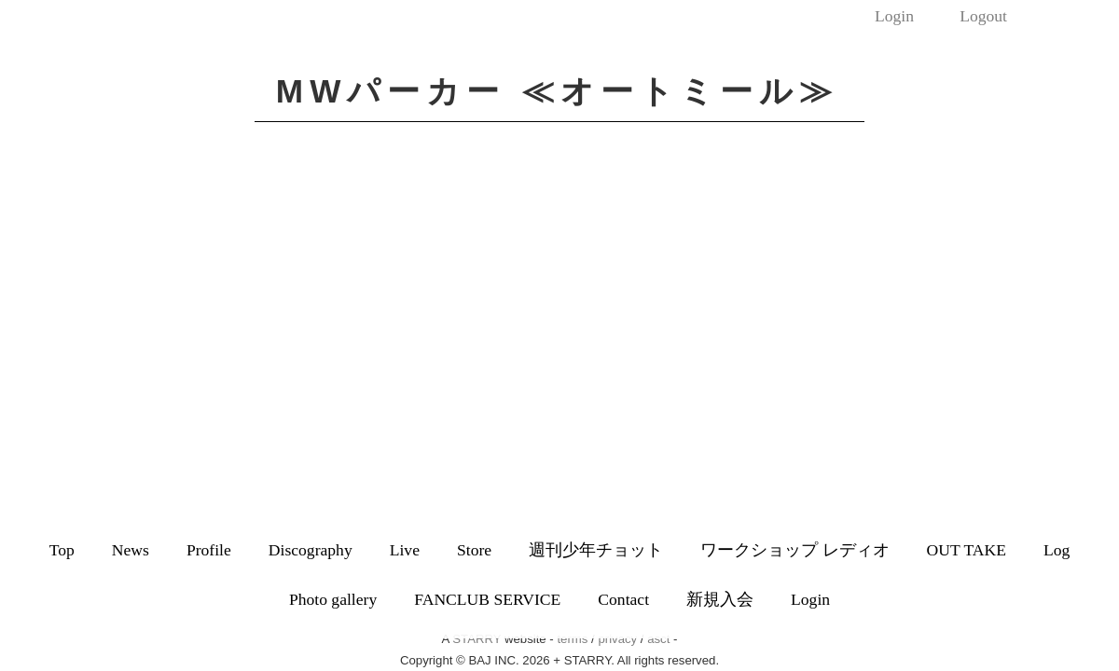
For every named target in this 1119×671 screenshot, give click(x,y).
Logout (983, 16)
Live (405, 550)
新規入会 (719, 599)
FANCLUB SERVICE (487, 599)
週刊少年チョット (596, 550)
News (130, 550)
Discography (310, 550)
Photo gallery (333, 599)
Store (474, 550)
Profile (208, 550)
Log (1056, 550)
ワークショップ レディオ (794, 550)
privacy (617, 639)
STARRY (476, 639)
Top (62, 550)
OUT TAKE (966, 550)
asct (658, 639)
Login (894, 16)
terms (572, 639)
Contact (623, 599)
